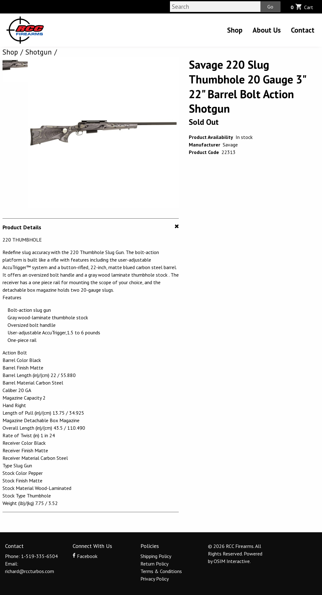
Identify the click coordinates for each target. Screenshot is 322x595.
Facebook (85, 556)
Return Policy (154, 563)
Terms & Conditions (161, 571)
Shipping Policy (155, 556)
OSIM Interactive (232, 561)
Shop (235, 30)
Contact (302, 30)
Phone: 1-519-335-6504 (31, 556)
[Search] (215, 6)
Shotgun (38, 51)
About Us (267, 30)
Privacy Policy (154, 579)
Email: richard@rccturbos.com (29, 567)
